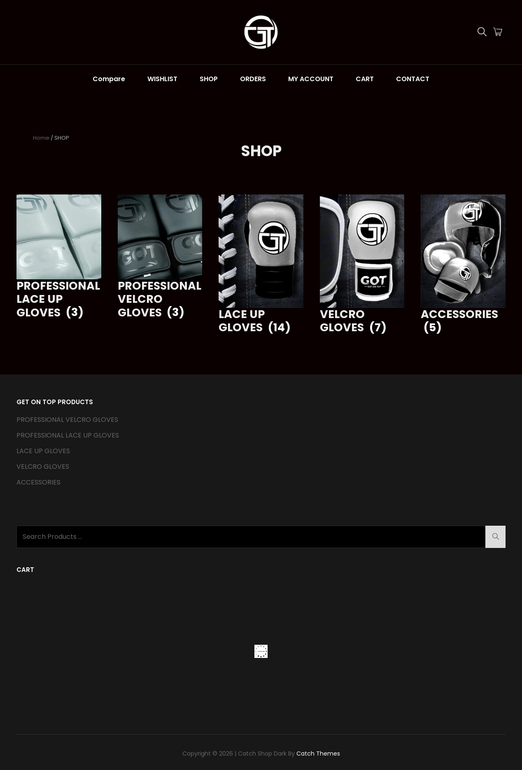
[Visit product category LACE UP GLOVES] (261, 264)
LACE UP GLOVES (43, 451)
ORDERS (253, 79)
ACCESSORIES (38, 482)
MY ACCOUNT (310, 79)
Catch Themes (318, 753)
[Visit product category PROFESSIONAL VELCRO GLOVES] (160, 256)
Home (41, 138)
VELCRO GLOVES (42, 466)
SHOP (209, 79)
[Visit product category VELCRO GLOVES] (362, 264)
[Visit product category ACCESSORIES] (463, 264)
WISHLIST (162, 79)
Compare (109, 79)
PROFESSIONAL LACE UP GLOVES (67, 435)
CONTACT (412, 79)
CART (365, 79)
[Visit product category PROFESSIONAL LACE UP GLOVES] (58, 256)
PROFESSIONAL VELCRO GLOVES (67, 419)
